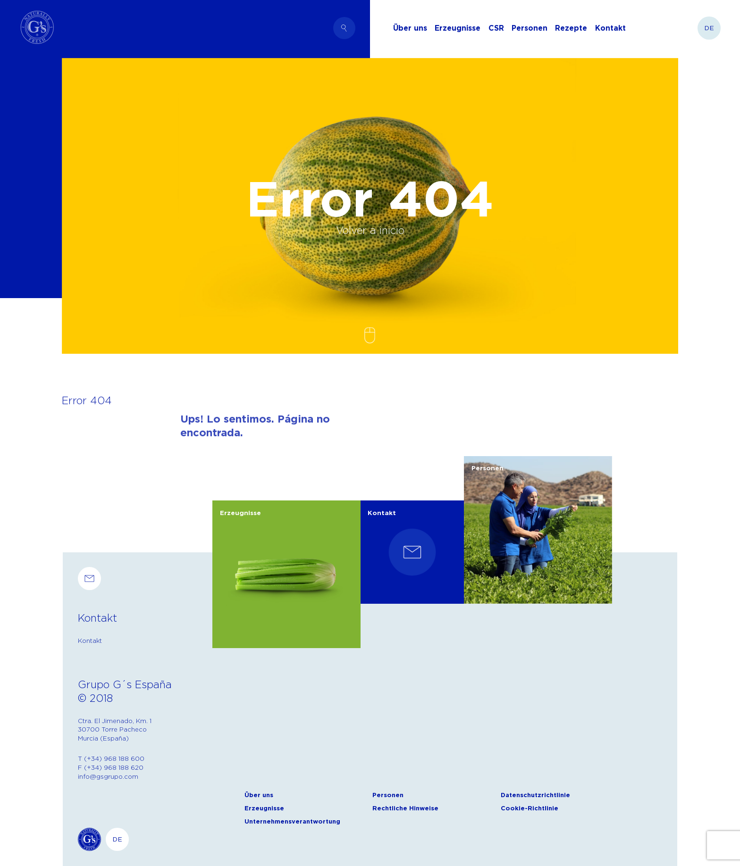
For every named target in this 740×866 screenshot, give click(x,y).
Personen (529, 28)
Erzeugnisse (457, 28)
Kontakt (610, 28)
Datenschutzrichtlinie (535, 795)
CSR (496, 28)
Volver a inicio (370, 230)
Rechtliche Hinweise (405, 808)
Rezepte (571, 28)
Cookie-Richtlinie (529, 808)
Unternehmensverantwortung (292, 821)
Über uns (410, 28)
